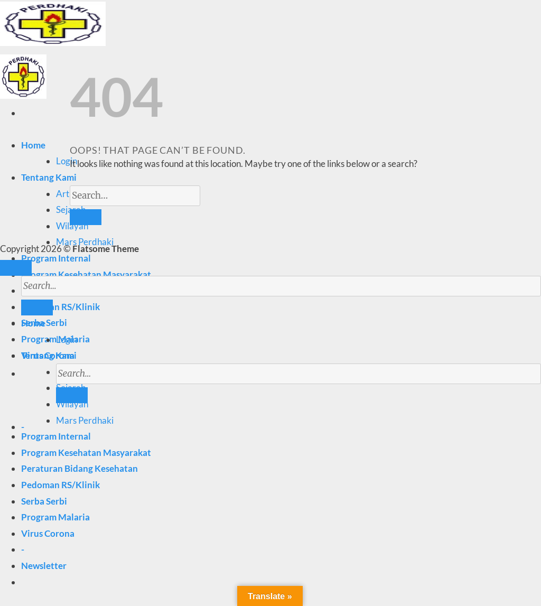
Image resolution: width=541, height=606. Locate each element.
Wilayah (72, 225)
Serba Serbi (44, 501)
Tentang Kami (49, 177)
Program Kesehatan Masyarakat (86, 274)
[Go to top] (16, 268)
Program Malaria (55, 517)
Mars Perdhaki (85, 420)
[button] (44, 565)
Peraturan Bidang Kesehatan (79, 468)
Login (66, 160)
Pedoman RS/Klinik (60, 484)
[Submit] (72, 395)
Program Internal (56, 258)
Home (33, 145)
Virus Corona (47, 533)
